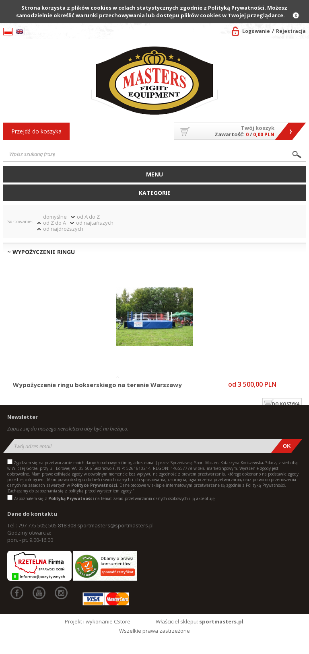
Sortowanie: (20, 221)
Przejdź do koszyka (36, 131)
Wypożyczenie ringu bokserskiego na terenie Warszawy (97, 385)
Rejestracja (291, 31)
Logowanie (256, 31)
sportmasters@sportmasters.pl (115, 525)
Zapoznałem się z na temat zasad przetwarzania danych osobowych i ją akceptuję (114, 498)
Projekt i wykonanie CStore (97, 621)
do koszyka (286, 404)
